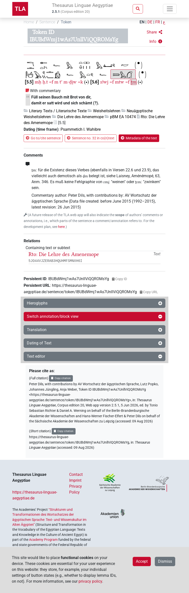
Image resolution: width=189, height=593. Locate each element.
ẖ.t (45, 82)
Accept (142, 561)
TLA (20, 8)
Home (29, 22)
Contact (76, 474)
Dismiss (165, 561)
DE (149, 22)
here (61, 227)
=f (51, 82)
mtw (119, 82)
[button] (154, 32)
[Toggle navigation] (170, 9)
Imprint (75, 480)
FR (157, 22)
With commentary (45, 90)
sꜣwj (104, 82)
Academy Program (43, 540)
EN (142, 22)
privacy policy (90, 581)
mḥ (38, 82)
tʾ (61, 82)
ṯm (133, 82)
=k (80, 82)
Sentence (47, 22)
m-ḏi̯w (70, 82)
